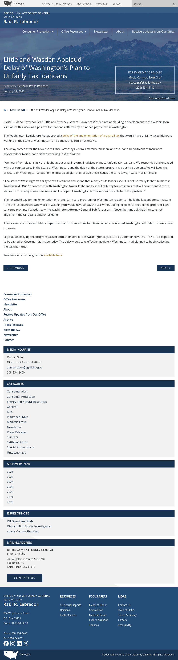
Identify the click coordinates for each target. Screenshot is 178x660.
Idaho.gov (24, 654)
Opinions (65, 610)
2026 (10, 472)
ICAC (10, 412)
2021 (10, 497)
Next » (166, 267)
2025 (10, 477)
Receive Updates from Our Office (24, 314)
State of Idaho (126, 610)
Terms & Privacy (127, 615)
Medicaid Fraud (17, 422)
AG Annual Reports (70, 605)
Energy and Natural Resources (27, 402)
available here (53, 255)
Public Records (68, 615)
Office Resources (14, 299)
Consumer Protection (17, 294)
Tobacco (94, 625)
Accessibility (124, 625)
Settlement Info (17, 442)
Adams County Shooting (22, 531)
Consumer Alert (17, 391)
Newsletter (101, 3)
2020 (10, 502)
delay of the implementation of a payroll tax (91, 136)
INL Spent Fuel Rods (20, 521)
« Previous (15, 267)
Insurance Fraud (17, 417)
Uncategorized (16, 452)
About (7, 309)
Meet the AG (83, 3)
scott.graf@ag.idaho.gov (145, 82)
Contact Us (24, 578)
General (22, 86)
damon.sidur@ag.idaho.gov (24, 367)
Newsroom (16, 110)
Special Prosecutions (20, 447)
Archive (46, 3)
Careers (122, 620)
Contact (116, 3)
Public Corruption (98, 620)
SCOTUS (12, 437)
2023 (10, 487)
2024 (10, 482)
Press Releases (63, 3)
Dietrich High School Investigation (29, 526)
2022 (10, 492)
